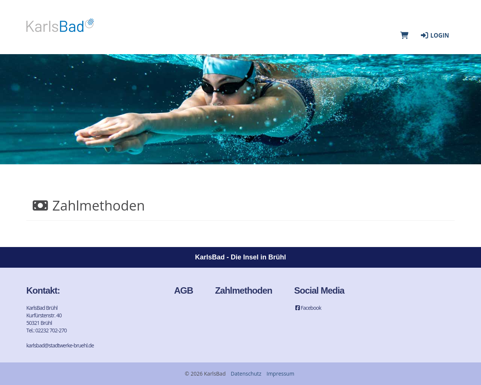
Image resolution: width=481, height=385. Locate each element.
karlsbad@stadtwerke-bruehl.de (60, 345)
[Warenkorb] (404, 35)
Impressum (280, 373)
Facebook (307, 307)
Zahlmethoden (243, 290)
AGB (183, 290)
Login (434, 35)
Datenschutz (246, 373)
